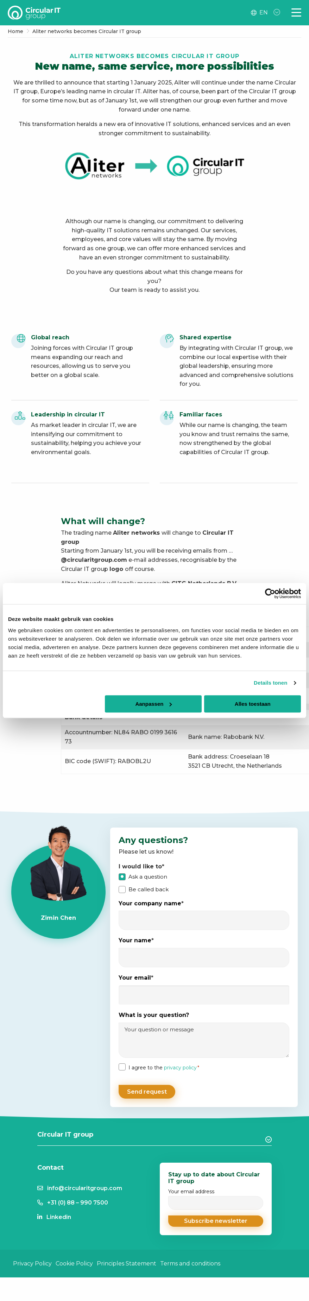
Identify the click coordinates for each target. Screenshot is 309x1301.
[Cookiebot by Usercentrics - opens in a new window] (270, 593)
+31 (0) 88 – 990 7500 (77, 1199)
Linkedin (58, 1214)
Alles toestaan (253, 704)
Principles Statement (126, 1260)
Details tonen (270, 683)
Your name (136, 941)
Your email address (215, 1196)
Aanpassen (153, 704)
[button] (215, 1218)
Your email (136, 978)
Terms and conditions (190, 1260)
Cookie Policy (74, 1260)
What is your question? (154, 1015)
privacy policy (180, 1067)
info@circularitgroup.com (84, 1185)
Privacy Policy (32, 1260)
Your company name (151, 904)
